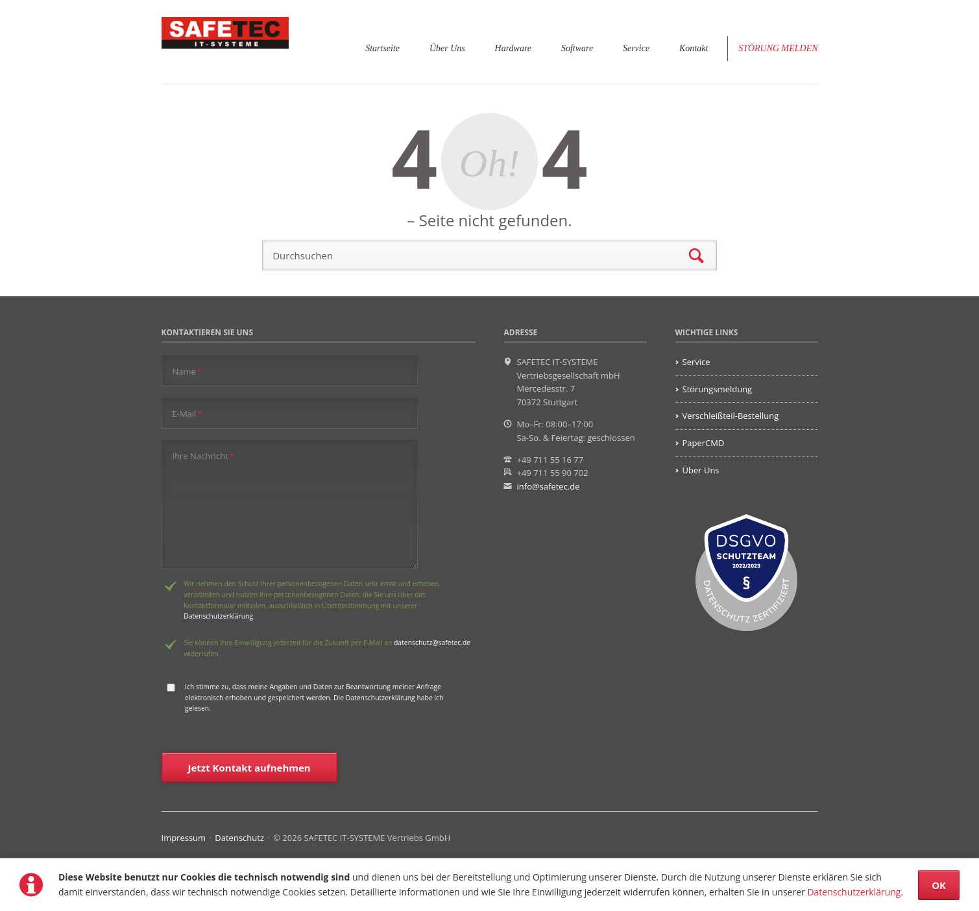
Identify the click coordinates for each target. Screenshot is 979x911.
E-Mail (187, 413)
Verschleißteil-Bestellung (731, 415)
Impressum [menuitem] (184, 838)
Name (187, 371)
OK (939, 885)
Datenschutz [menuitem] (239, 838)
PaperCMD (704, 443)
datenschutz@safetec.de (432, 642)
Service (636, 48)
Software (577, 48)
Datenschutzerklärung (853, 892)
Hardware (513, 48)
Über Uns (447, 48)
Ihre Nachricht (203, 455)
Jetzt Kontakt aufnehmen (249, 767)
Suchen (696, 256)
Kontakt (693, 48)
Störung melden (777, 48)
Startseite (382, 48)
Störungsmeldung (718, 389)
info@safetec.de (548, 486)
